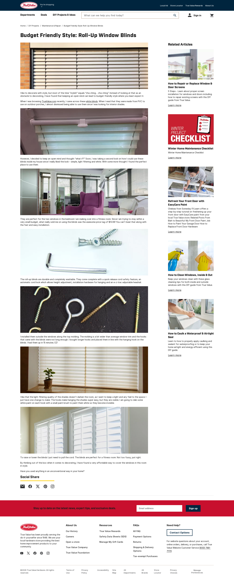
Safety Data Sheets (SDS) (113, 536)
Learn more (174, 105)
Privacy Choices (173, 571)
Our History (72, 531)
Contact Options (180, 532)
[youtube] (21, 553)
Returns (137, 542)
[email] (22, 486)
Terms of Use (70, 571)
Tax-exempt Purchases (145, 556)
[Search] (175, 15)
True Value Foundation (78, 552)
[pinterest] (45, 486)
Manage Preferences (197, 571)
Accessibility (103, 570)
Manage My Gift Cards (111, 542)
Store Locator (176, 5)
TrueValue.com (49, 101)
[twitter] (38, 486)
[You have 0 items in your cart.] (212, 15)
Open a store (73, 542)
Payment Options (142, 536)
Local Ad (164, 5)
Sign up (193, 508)
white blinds (92, 101)
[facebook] (30, 486)
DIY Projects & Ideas (64, 15)
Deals (44, 15)
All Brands (145, 571)
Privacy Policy (84, 571)
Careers (70, 536)
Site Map (114, 571)
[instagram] (52, 486)
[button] (196, 15)
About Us (209, 5)
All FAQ (136, 531)
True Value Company (77, 547)
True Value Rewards (194, 5)
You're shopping (47, 4)
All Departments (130, 571)
